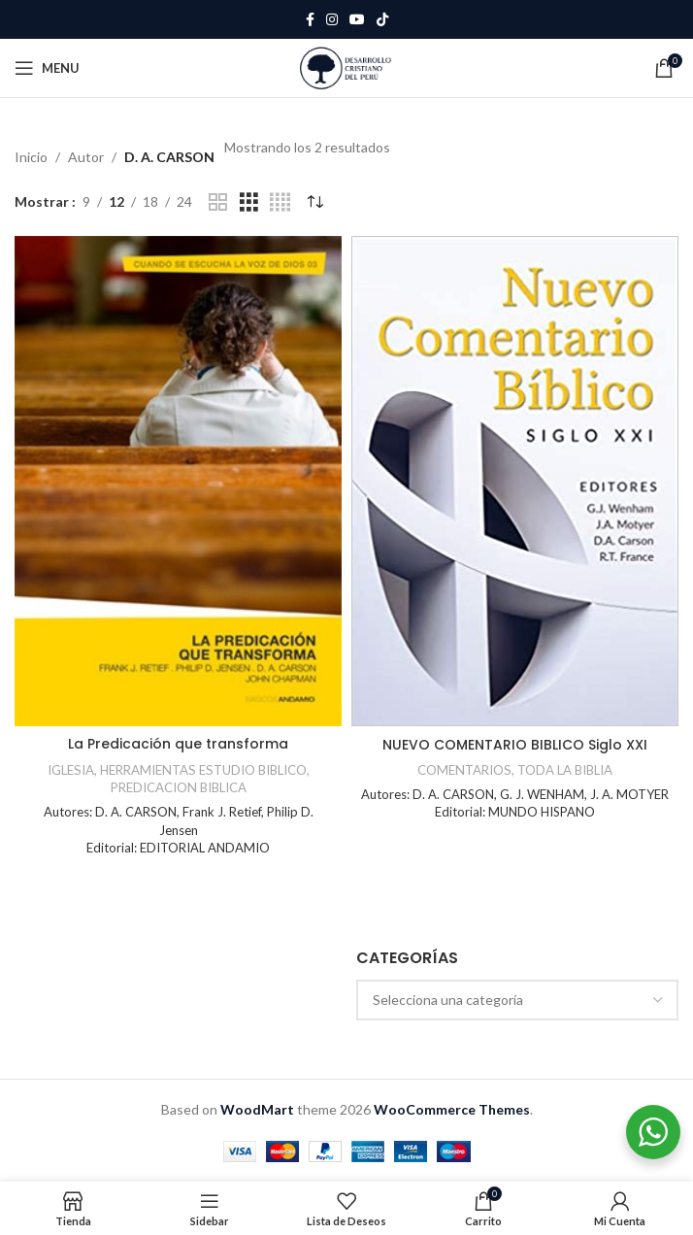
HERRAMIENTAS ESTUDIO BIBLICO (203, 770)
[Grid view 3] (249, 202)
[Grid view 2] (218, 202)
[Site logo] (346, 66)
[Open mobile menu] (47, 68)
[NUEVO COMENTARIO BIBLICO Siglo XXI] (514, 481)
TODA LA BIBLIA (564, 770)
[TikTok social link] (382, 20)
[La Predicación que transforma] (178, 481)
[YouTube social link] (357, 20)
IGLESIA (71, 770)
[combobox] (517, 1000)
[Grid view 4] (280, 202)
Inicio (31, 157)
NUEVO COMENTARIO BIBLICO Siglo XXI (514, 744)
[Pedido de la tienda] (314, 202)
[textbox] (517, 1000)
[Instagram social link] (332, 20)
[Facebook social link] (310, 20)
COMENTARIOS (464, 770)
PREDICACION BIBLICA (179, 787)
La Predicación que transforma (178, 743)
